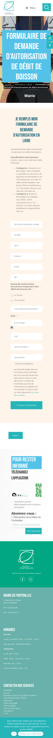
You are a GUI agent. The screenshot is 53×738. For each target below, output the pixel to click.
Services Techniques (12, 708)
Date (14, 316)
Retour (16, 435)
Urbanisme (8, 701)
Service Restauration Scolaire (15, 698)
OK (14, 734)
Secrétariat (8, 690)
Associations (8, 711)
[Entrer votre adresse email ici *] (26, 525)
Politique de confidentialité (31, 734)
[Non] (49, 727)
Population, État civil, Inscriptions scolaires (20, 695)
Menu (31, 8)
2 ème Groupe (19, 300)
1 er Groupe (18, 295)
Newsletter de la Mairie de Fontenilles (26, 519)
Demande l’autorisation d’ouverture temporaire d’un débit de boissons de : (25, 286)
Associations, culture (23, 84)
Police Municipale (10, 703)
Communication (10, 706)
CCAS (6, 713)
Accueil (8, 84)
